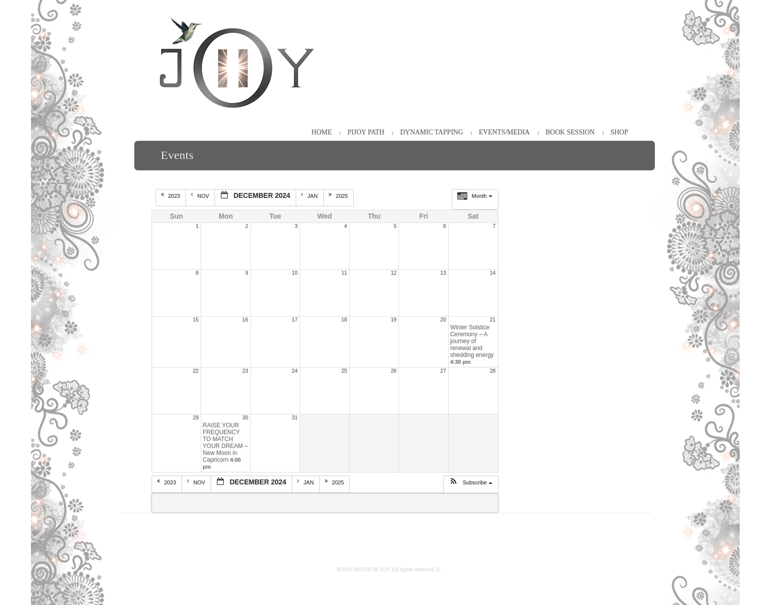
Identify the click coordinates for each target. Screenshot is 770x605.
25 (344, 371)
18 (344, 319)
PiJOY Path (365, 132)
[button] (470, 484)
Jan (310, 195)
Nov (201, 195)
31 (295, 417)
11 (344, 273)
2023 (171, 195)
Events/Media (504, 132)
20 (443, 319)
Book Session (570, 132)
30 (245, 417)
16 (245, 319)
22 (196, 371)
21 (492, 319)
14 (492, 273)
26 (394, 371)
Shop (619, 132)
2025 (339, 195)
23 (245, 371)
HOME (321, 132)
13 (443, 273)
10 (295, 273)
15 (196, 319)
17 (295, 319)
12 (394, 273)
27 (443, 371)
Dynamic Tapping (431, 132)
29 (196, 417)
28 (492, 371)
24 (295, 371)
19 (394, 319)
